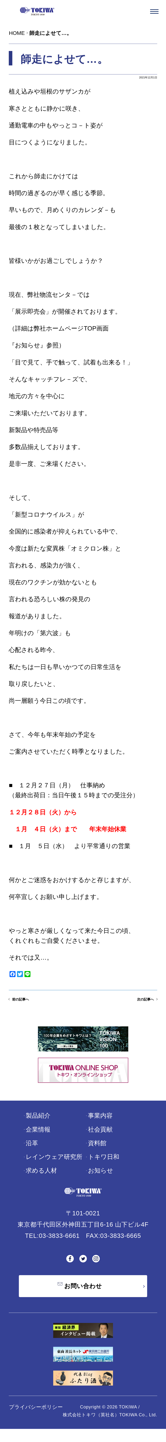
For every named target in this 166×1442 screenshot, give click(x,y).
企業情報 (38, 1138)
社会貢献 (100, 1138)
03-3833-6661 (59, 1244)
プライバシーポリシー (36, 1420)
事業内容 (100, 1124)
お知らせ (100, 1179)
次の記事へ (138, 1006)
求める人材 (41, 1179)
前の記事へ (27, 1006)
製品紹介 (38, 1124)
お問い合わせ (83, 1297)
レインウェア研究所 (54, 1165)
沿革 (32, 1151)
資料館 (97, 1151)
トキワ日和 (103, 1165)
